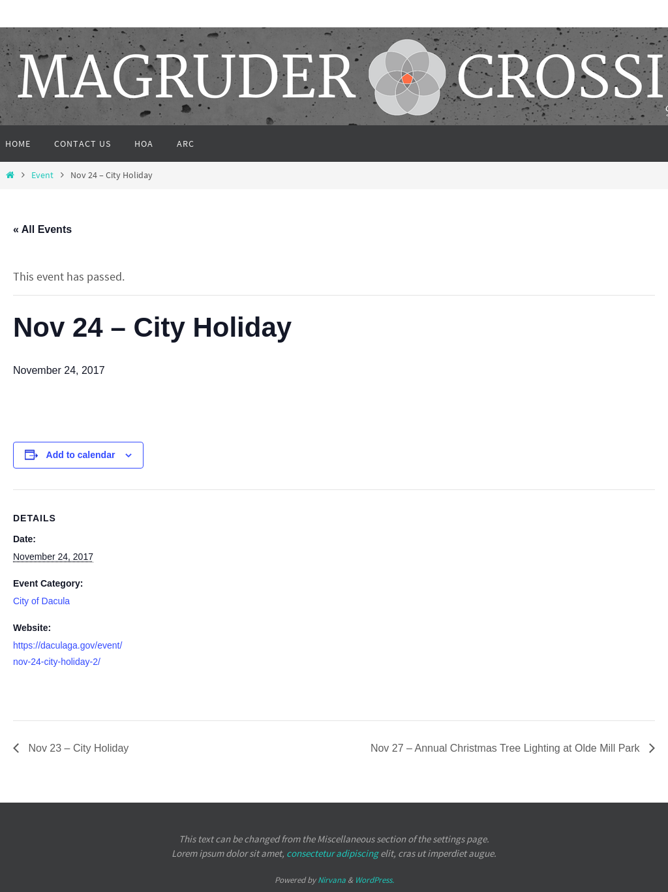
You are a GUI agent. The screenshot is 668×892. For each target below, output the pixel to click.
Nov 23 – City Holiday (77, 748)
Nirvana (332, 879)
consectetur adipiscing (332, 853)
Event (42, 175)
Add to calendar (80, 455)
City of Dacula (41, 601)
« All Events (42, 229)
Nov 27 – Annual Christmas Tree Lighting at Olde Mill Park (507, 748)
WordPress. (374, 879)
